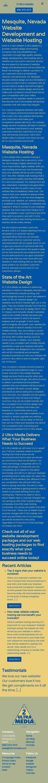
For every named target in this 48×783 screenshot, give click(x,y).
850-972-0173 (24, 9)
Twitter (29, 770)
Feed (4, 770)
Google (29, 760)
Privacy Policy (9, 760)
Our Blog (30, 738)
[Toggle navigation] (42, 4)
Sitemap (30, 742)
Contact (6, 766)
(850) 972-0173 (9, 745)
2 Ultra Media (24, 4)
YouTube (30, 773)
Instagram (31, 766)
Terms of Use (8, 763)
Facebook (31, 757)
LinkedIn (30, 763)
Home (29, 735)
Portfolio (30, 745)
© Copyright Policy (11, 757)
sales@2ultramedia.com (14, 748)
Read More (14, 605)
